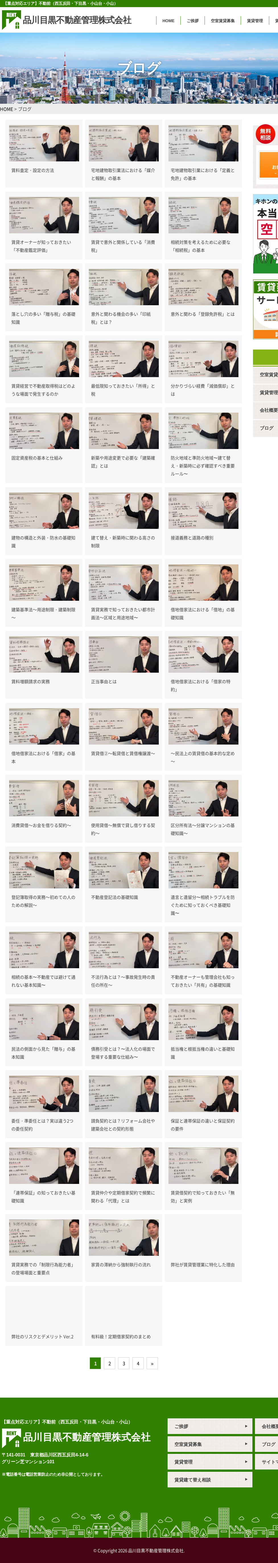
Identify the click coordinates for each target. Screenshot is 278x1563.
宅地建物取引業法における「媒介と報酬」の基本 (123, 174)
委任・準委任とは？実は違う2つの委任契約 (42, 1125)
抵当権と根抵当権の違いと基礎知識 (203, 1053)
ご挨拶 (193, 20)
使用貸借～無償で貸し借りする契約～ (123, 829)
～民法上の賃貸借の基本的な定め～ (203, 757)
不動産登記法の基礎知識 (114, 897)
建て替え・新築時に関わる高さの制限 (123, 541)
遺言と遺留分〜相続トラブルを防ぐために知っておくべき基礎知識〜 (203, 905)
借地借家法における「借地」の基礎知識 (203, 613)
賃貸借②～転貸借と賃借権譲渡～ (123, 753)
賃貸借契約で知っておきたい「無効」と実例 (203, 1197)
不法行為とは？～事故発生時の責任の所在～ (123, 981)
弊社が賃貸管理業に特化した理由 (203, 1264)
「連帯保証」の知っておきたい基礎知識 (43, 1197)
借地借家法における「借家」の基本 (43, 757)
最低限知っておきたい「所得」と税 (123, 390)
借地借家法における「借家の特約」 (200, 685)
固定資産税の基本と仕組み (37, 458)
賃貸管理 (255, 20)
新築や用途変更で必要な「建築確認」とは (123, 462)
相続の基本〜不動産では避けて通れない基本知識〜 (43, 981)
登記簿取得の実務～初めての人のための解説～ (43, 901)
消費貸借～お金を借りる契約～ (41, 825)
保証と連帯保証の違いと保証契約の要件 (203, 1125)
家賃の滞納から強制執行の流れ (121, 1264)
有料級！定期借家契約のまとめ (121, 1336)
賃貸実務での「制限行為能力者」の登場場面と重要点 (43, 1268)
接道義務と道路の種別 (192, 538)
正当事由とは (104, 681)
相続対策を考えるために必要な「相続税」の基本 (200, 246)
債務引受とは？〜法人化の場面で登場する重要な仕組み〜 (123, 1053)
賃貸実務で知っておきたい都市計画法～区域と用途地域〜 (123, 613)
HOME (168, 20)
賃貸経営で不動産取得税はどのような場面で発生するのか (43, 390)
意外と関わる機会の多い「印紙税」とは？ (121, 318)
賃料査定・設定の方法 (32, 170)
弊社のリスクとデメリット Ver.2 (42, 1336)
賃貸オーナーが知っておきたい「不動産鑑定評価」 (41, 246)
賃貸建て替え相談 (192, 1479)
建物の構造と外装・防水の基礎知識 (43, 541)
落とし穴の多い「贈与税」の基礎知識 (43, 318)
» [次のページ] (152, 1363)
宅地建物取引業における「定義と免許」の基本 (203, 174)
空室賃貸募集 (223, 20)
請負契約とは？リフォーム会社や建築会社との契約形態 (123, 1125)
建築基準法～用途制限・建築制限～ (43, 613)
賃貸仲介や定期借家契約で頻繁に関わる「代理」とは (123, 1197)
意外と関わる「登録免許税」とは (203, 314)
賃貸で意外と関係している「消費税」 (123, 246)
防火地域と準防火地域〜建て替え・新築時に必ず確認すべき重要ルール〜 (203, 466)
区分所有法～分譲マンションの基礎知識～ (203, 829)
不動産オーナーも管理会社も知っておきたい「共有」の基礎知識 (203, 981)
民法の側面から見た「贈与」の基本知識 (43, 1053)
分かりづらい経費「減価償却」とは (203, 390)
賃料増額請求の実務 (30, 681)
